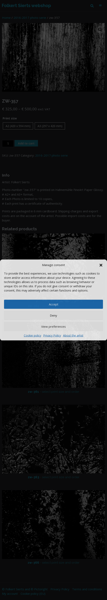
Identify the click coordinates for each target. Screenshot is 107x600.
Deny (53, 315)
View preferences (53, 326)
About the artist (73, 335)
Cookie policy (32, 335)
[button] (101, 265)
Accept (53, 304)
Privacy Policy (52, 335)
